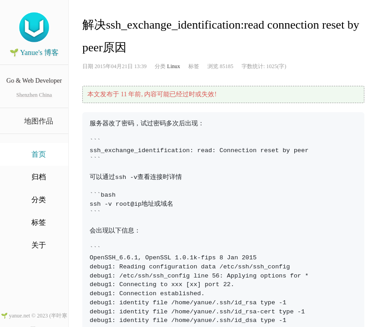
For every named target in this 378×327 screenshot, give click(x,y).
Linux (173, 66)
